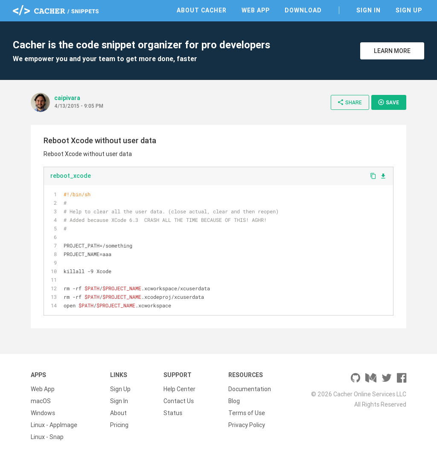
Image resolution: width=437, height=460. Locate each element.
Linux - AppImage (54, 425)
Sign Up (409, 10)
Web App (256, 10)
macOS (41, 401)
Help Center (179, 389)
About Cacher (202, 10)
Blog (234, 401)
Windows (43, 413)
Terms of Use (246, 413)
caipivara (67, 98)
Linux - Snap (47, 437)
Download (303, 10)
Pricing (119, 425)
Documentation (249, 389)
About (118, 413)
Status (172, 413)
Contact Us (178, 401)
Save (388, 102)
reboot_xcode (70, 176)
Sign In (368, 10)
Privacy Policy (246, 425)
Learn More (392, 51)
